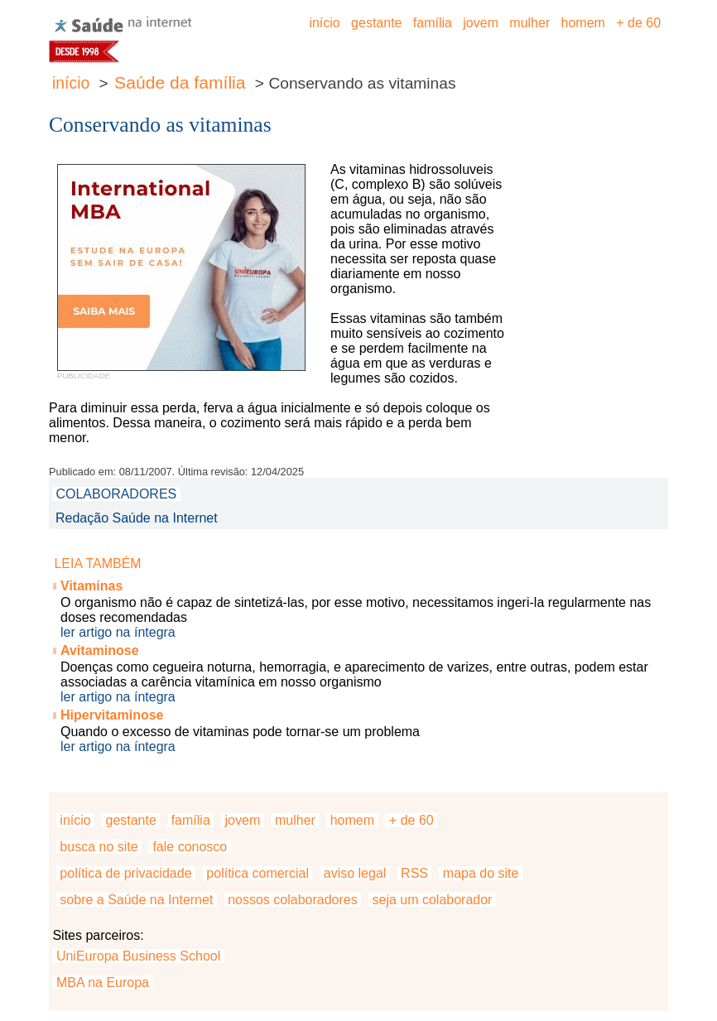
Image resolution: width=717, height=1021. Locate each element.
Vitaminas (91, 586)
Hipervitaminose (111, 715)
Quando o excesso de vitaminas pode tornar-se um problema (240, 732)
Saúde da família (179, 82)
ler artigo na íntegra (118, 632)
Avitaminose (99, 650)
